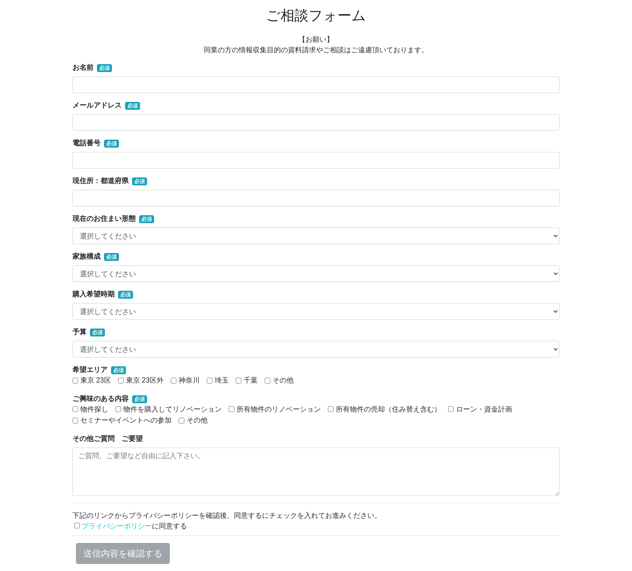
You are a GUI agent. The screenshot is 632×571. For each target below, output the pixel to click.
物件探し (94, 409)
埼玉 (222, 380)
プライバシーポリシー (117, 526)
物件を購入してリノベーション (172, 409)
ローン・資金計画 (484, 409)
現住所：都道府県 (100, 181)
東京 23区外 (145, 380)
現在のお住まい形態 (104, 218)
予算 (79, 332)
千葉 (251, 380)
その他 (283, 380)
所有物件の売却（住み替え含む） (388, 409)
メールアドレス (97, 105)
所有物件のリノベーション (279, 409)
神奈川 (189, 380)
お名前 (82, 67)
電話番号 (86, 143)
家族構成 (86, 256)
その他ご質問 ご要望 (107, 438)
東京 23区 (95, 380)
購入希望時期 (93, 294)
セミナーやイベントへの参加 (126, 420)
